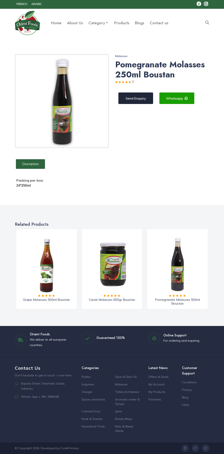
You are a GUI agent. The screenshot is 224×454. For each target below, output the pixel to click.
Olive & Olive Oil (126, 377)
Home (56, 23)
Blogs (139, 23)
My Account (156, 384)
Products (121, 23)
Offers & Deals (158, 377)
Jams (118, 411)
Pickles (86, 377)
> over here (64, 375)
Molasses (121, 56)
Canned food (91, 411)
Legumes (88, 384)
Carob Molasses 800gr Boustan (112, 300)
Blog (185, 397)
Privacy (187, 390)
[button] (207, 23)
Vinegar (87, 392)
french (22, 4)
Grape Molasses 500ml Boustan (46, 300)
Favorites (154, 399)
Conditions (189, 382)
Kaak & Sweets (92, 419)
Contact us (159, 23)
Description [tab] (30, 164)
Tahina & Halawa (127, 392)
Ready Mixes (123, 419)
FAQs (185, 405)
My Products (156, 392)
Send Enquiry (135, 98)
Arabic (36, 4)
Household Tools (93, 426)
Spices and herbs (93, 399)
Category (98, 23)
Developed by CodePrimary (59, 448)
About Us (75, 23)
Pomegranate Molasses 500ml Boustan (177, 301)
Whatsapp (177, 98)
